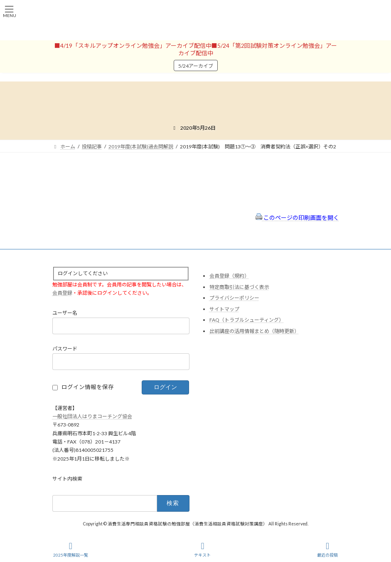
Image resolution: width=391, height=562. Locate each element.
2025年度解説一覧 (70, 549)
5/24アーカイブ (195, 66)
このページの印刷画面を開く (297, 217)
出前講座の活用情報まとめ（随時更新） (254, 331)
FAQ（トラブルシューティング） (246, 320)
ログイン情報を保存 (87, 387)
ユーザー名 (64, 313)
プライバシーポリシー (234, 298)
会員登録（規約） (229, 276)
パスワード (64, 348)
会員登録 (62, 293)
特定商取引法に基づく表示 (239, 286)
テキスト (202, 549)
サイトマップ (224, 309)
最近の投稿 (327, 549)
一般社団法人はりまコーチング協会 (92, 416)
